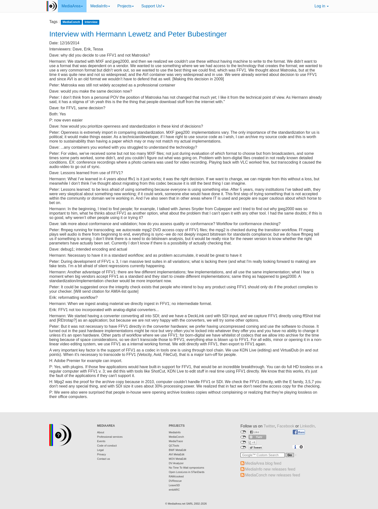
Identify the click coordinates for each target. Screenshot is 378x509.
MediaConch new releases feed (272, 475)
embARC (174, 489)
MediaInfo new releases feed (270, 469)
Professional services (110, 436)
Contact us (103, 458)
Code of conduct (107, 445)
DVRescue (175, 480)
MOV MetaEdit (178, 458)
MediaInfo (100, 6)
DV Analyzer (176, 463)
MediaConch (71, 22)
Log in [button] (322, 6)
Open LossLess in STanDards (187, 472)
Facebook (285, 426)
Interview (91, 22)
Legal (100, 449)
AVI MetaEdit (176, 454)
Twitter (269, 426)
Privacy (101, 454)
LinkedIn (307, 426)
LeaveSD (174, 485)
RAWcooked (176, 476)
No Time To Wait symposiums (186, 467)
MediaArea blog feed (263, 463)
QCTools (174, 445)
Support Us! (152, 6)
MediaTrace (176, 441)
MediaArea (72, 6)
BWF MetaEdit (177, 449)
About (100, 432)
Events (101, 441)
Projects (125, 6)
